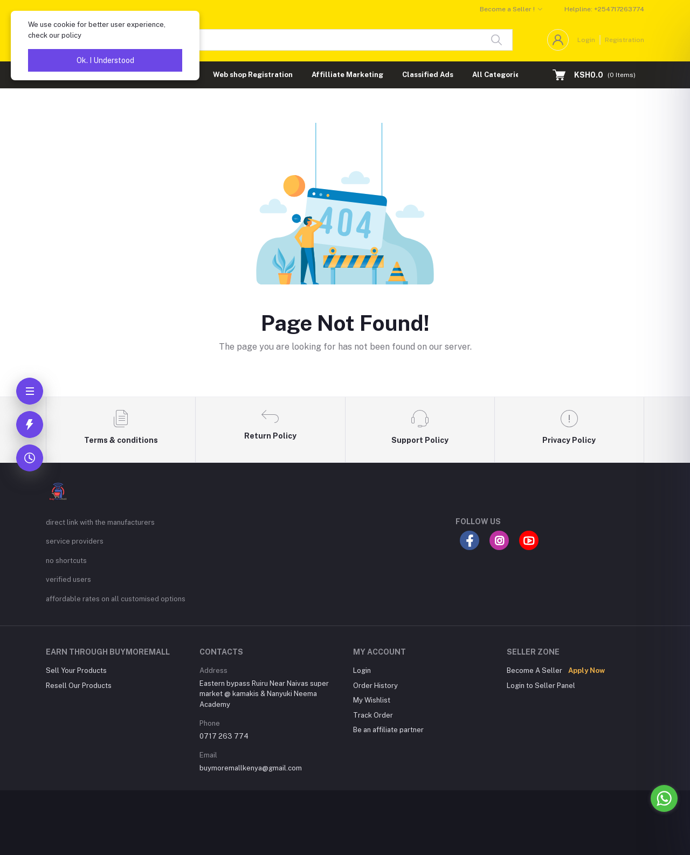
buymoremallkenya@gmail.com (250, 768)
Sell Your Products (76, 670)
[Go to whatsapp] (664, 798)
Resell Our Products (79, 686)
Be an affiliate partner (388, 730)
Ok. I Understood (105, 60)
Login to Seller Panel (541, 686)
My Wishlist (371, 700)
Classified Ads (427, 75)
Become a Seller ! (507, 9)
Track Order (373, 715)
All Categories (497, 75)
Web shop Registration (253, 75)
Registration (624, 40)
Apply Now (586, 670)
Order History (375, 686)
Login (586, 40)
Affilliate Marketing (347, 75)
